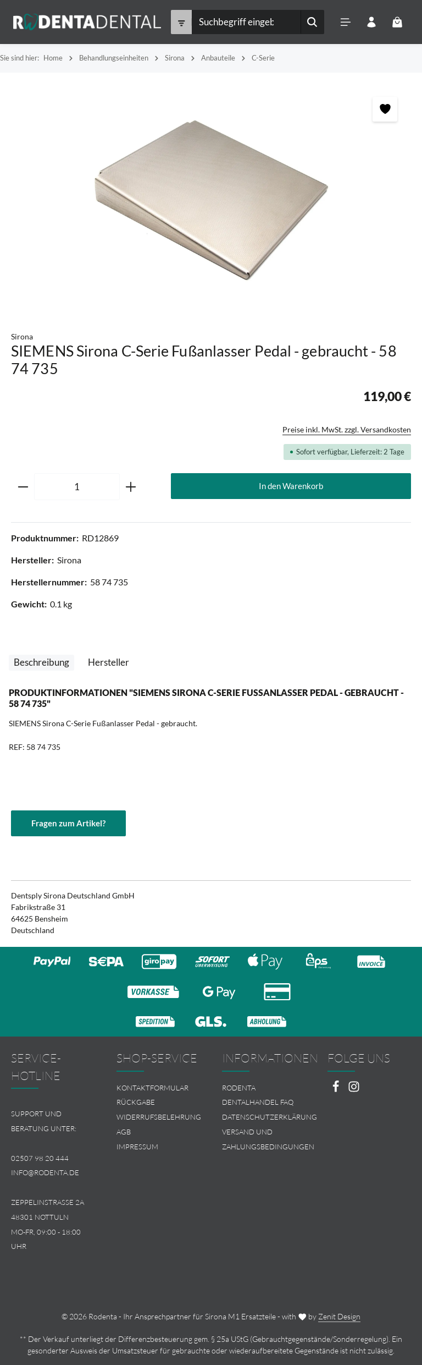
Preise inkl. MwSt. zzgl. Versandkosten (346, 429)
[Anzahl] (77, 487)
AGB (123, 1131)
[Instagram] (354, 1089)
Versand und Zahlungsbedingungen (268, 1139)
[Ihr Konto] (371, 22)
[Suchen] (312, 22)
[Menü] (345, 22)
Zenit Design (339, 1316)
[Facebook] (336, 1089)
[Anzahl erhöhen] (131, 487)
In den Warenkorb (291, 486)
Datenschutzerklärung (269, 1116)
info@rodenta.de (45, 1172)
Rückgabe (135, 1102)
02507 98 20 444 (40, 1158)
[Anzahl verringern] (23, 487)
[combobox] (246, 22)
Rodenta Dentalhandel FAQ (257, 1095)
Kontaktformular (152, 1087)
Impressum (137, 1146)
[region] (211, 196)
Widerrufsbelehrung (158, 1116)
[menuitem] (158, 1088)
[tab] (41, 663)
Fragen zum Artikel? (68, 823)
